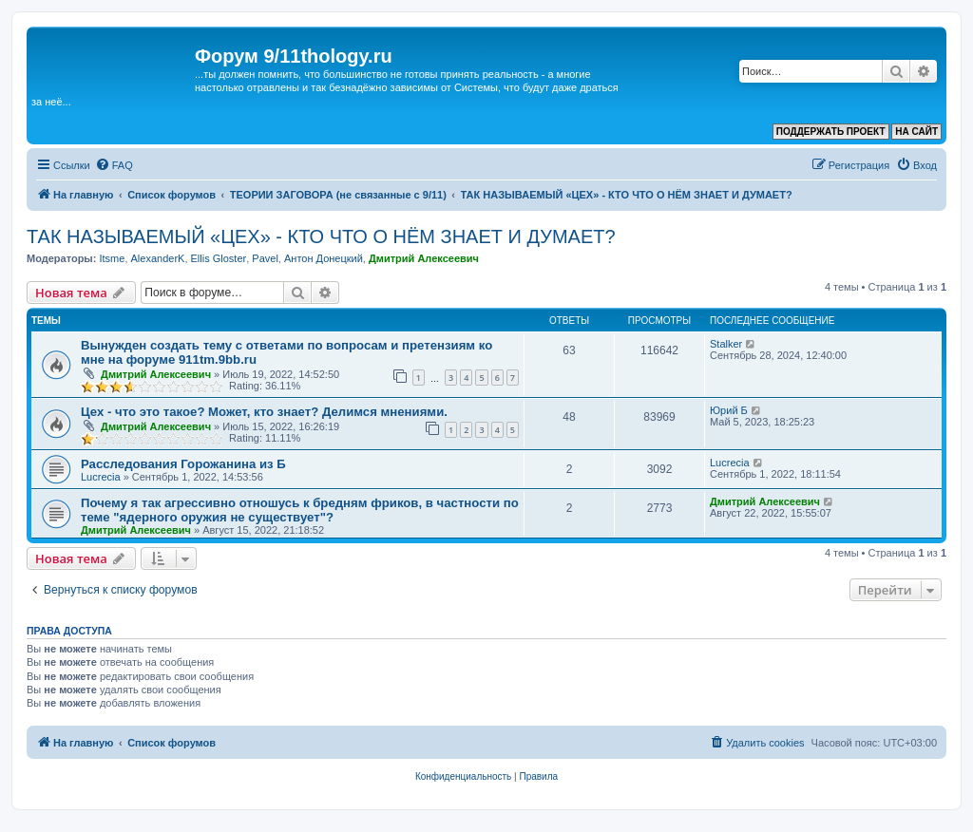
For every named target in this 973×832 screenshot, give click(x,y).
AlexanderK (158, 258)
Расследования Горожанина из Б (183, 464)
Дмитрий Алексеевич (424, 258)
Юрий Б (729, 410)
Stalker (726, 344)
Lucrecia (101, 476)
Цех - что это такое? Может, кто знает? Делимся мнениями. (264, 412)
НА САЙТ (916, 131)
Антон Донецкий (323, 258)
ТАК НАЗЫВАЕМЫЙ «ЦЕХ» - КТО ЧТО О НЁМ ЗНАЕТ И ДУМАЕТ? (321, 236)
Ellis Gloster (219, 258)
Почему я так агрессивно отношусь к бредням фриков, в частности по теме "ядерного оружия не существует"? (300, 510)
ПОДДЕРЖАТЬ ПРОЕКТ (831, 131)
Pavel (265, 258)
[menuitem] (114, 165)
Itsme (111, 258)
